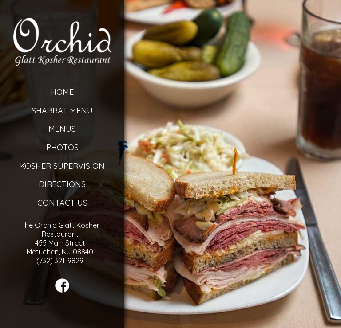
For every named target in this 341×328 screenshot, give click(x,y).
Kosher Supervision (62, 166)
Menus (62, 129)
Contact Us (62, 203)
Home (62, 92)
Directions (62, 184)
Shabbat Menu (62, 110)
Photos (62, 147)
